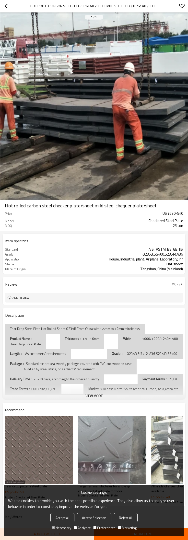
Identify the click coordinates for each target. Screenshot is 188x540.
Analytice (82, 527)
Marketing (127, 527)
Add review (20, 297)
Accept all (62, 517)
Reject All (125, 517)
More (176, 284)
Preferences (104, 527)
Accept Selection (94, 517)
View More (94, 395)
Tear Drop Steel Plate (25, 344)
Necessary (61, 527)
